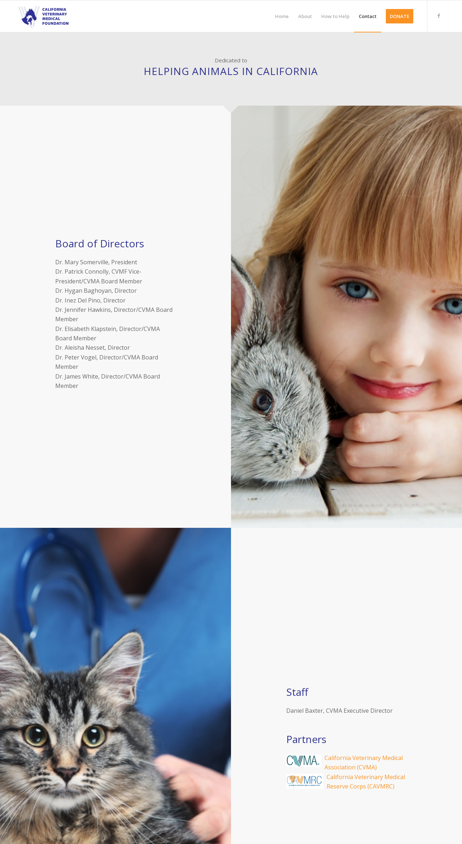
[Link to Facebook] (438, 15)
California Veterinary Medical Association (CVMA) (346, 763)
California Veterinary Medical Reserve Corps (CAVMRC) (346, 782)
